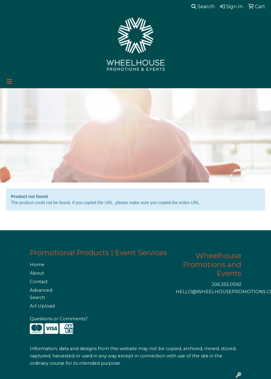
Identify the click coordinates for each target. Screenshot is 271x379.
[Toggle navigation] (9, 81)
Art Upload (42, 306)
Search (202, 6)
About (37, 273)
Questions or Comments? (59, 319)
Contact (39, 281)
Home (37, 264)
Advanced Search (41, 293)
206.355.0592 (226, 284)
